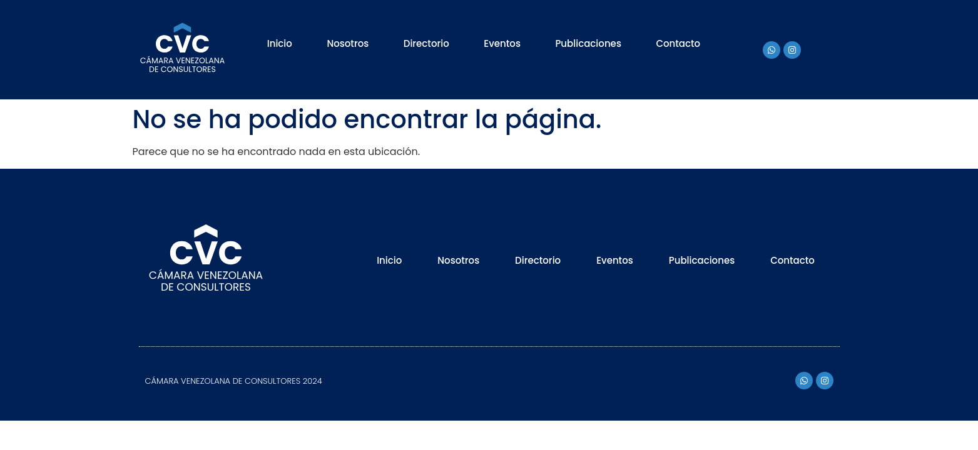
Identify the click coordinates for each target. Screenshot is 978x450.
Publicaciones (588, 43)
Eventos (502, 43)
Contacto (678, 43)
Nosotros (348, 43)
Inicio (279, 43)
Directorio (426, 43)
